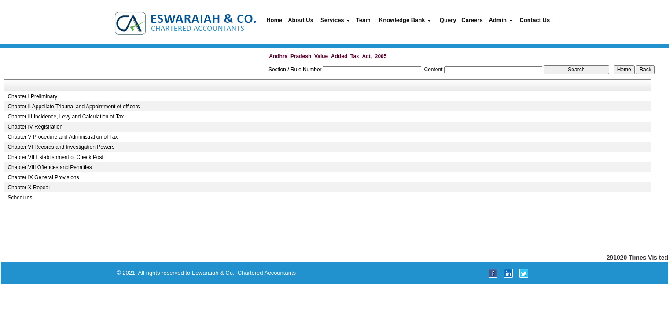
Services (335, 20)
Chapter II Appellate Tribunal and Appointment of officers (73, 106)
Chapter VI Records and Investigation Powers (60, 147)
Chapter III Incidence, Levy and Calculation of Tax (65, 117)
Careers (471, 20)
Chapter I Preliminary (32, 96)
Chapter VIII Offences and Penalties (49, 167)
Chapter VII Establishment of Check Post (55, 157)
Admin (501, 20)
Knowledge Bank (405, 20)
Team (363, 20)
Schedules (19, 198)
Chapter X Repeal (28, 187)
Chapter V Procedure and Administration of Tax (62, 137)
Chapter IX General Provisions (43, 177)
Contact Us (535, 20)
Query (448, 20)
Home (274, 20)
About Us (300, 20)
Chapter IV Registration (34, 127)
